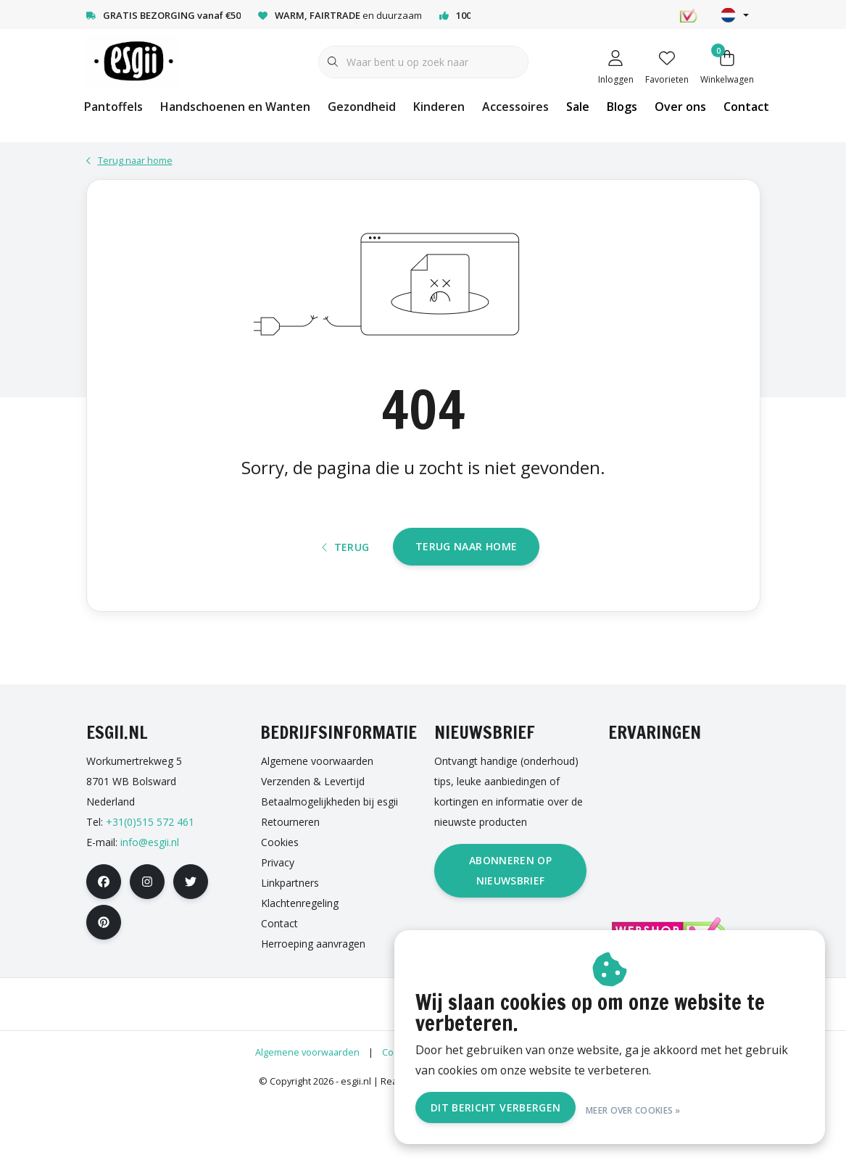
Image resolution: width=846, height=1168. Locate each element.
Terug (346, 603)
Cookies (400, 1120)
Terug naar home (466, 602)
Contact (746, 107)
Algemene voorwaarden (307, 1120)
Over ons (680, 107)
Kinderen (439, 107)
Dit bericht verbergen (520, 1109)
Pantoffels (113, 107)
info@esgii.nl (149, 910)
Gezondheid (362, 107)
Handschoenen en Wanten (235, 107)
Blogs (622, 107)
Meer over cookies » (657, 1109)
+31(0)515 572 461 (150, 890)
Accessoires (515, 107)
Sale (577, 107)
